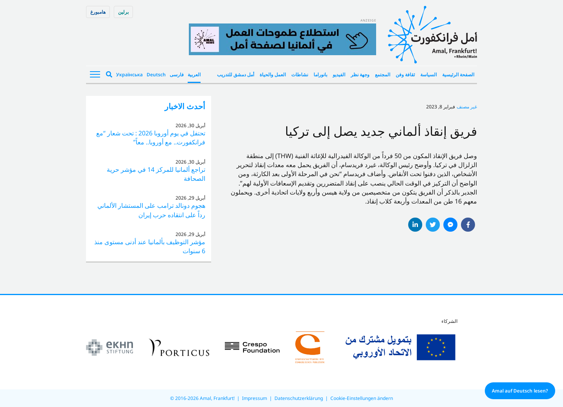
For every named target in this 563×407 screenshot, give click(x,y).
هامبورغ (98, 12)
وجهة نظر (360, 74)
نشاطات (299, 74)
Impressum (254, 398)
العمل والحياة (273, 74)
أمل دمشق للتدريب (235, 74)
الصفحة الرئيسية (458, 74)
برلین (123, 12)
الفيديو (339, 74)
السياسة (428, 74)
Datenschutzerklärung (298, 398)
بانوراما (320, 74)
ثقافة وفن (405, 74)
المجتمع (382, 74)
